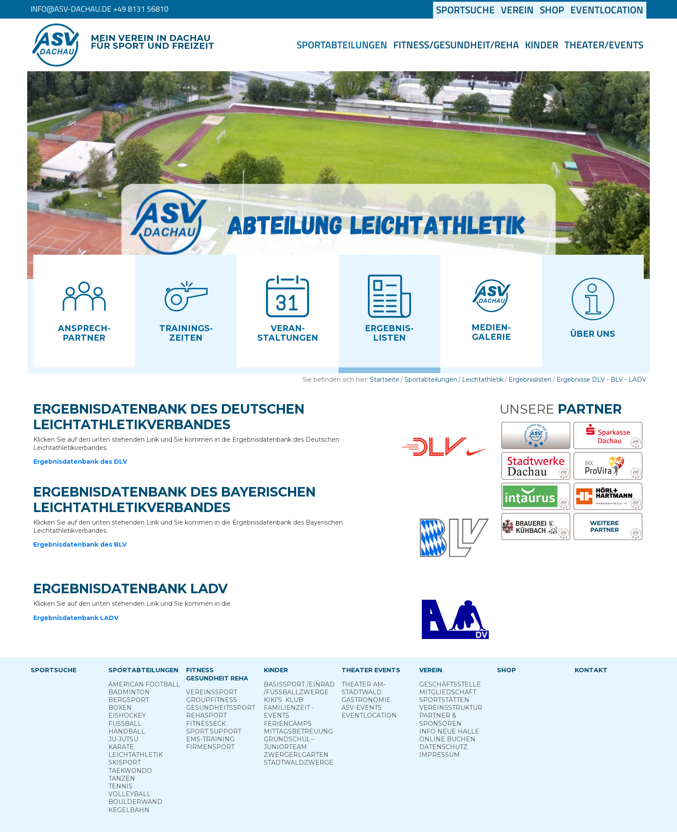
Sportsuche (467, 10)
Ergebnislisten (530, 379)
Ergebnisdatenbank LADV (75, 618)
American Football (144, 684)
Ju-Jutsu (123, 739)
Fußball (125, 724)
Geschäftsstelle (450, 684)
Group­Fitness (211, 700)
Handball (126, 731)
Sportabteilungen (342, 45)
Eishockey (127, 715)
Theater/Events (603, 45)
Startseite (384, 379)
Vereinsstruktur (450, 708)
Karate (121, 747)
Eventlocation (606, 10)
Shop (552, 10)
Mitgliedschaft (447, 692)
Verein (517, 10)
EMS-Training (210, 739)
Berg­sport (128, 700)
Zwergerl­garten (296, 755)
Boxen (120, 708)
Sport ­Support (213, 731)
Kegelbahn (128, 810)
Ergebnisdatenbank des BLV (80, 544)
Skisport (124, 762)
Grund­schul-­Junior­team (289, 743)
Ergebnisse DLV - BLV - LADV (601, 379)
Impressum (439, 755)
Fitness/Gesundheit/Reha (456, 45)
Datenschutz (443, 747)
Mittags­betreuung (298, 731)
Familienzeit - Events (289, 711)
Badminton (129, 692)
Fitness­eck (206, 724)
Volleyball (129, 794)
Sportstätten (444, 700)
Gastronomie (366, 700)
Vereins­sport (211, 692)
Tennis (120, 786)
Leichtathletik (482, 379)
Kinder (541, 45)
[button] (84, 311)
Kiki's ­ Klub (283, 700)
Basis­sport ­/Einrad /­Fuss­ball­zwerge (299, 688)
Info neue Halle (449, 731)
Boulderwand (135, 802)
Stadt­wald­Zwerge (298, 762)
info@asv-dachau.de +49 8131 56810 (99, 9)
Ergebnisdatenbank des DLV (80, 461)
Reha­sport (206, 715)
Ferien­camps (288, 724)
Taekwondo (130, 771)
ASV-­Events (362, 708)
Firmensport (210, 747)
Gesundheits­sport (220, 708)
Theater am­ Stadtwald (364, 688)
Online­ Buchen (447, 739)
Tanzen (121, 778)
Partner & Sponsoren (440, 719)
